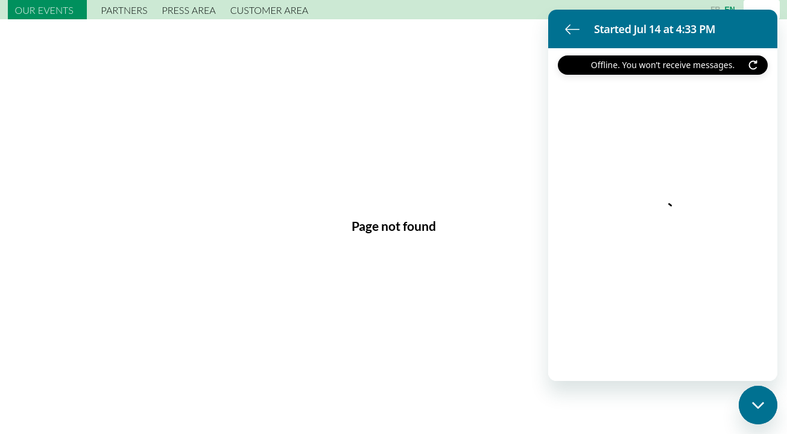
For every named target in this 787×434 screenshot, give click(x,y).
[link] (47, 9)
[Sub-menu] (79, 11)
